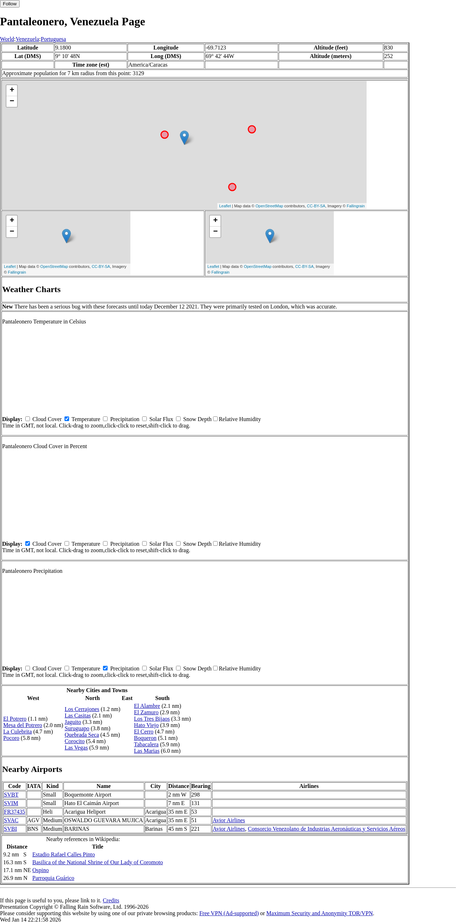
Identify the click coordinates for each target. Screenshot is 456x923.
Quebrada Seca (81, 735)
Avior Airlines (229, 820)
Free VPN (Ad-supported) (229, 913)
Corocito (74, 741)
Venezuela (27, 39)
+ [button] (12, 90)
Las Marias (147, 751)
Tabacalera (146, 744)
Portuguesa (53, 39)
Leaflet (225, 206)
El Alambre (147, 706)
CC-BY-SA (316, 206)
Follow (10, 3)
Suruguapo (76, 728)
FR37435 (14, 812)
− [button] (12, 101)
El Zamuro (146, 712)
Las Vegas (76, 748)
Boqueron (145, 738)
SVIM (11, 803)
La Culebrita (17, 731)
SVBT (11, 795)
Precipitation (124, 419)
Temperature (86, 419)
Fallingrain (356, 206)
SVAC (11, 820)
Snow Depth (197, 419)
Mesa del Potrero (22, 725)
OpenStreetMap (269, 206)
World (7, 39)
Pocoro (11, 738)
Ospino (40, 870)
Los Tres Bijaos (152, 719)
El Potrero (14, 719)
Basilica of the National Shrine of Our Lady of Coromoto (97, 862)
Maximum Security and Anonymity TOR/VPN (319, 913)
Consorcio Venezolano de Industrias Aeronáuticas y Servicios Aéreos (326, 829)
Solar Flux (161, 419)
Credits (111, 900)
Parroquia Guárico (53, 878)
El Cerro (144, 731)
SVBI (10, 829)
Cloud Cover (47, 419)
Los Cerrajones (81, 709)
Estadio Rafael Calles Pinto (63, 854)
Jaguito (72, 722)
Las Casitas (77, 715)
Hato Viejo (146, 725)
